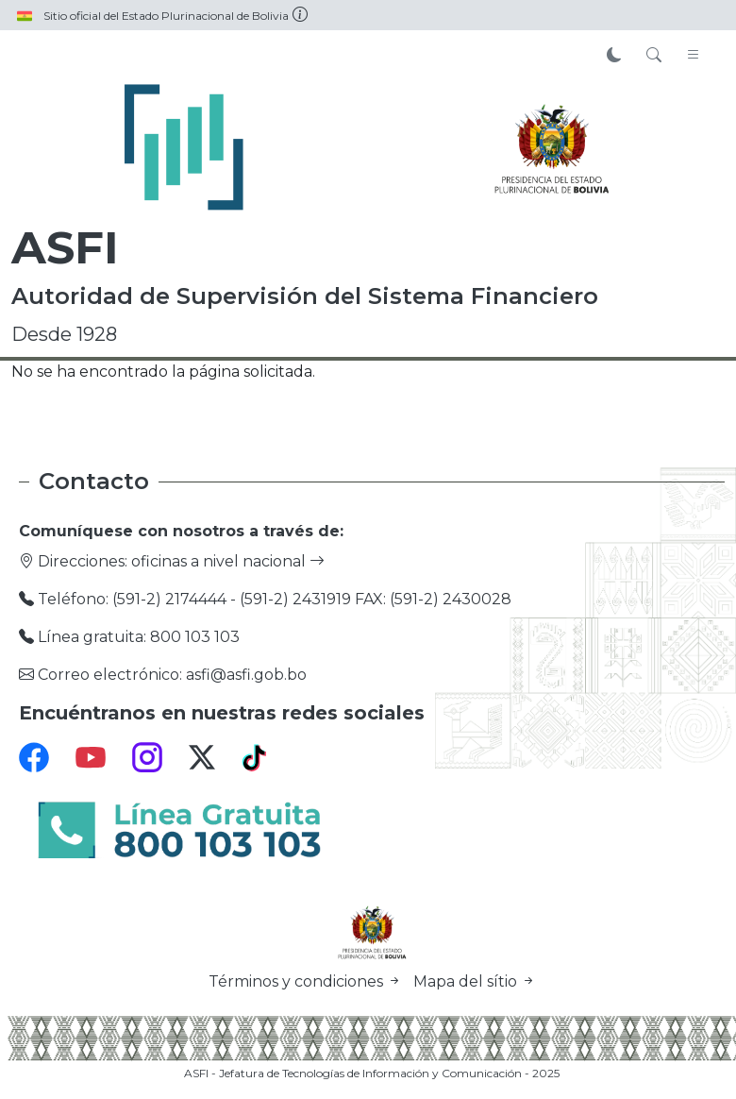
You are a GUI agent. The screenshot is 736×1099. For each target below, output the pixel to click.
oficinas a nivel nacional (228, 561)
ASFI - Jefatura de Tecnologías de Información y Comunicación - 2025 (372, 1073)
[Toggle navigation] (693, 56)
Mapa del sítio (474, 981)
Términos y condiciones (307, 981)
